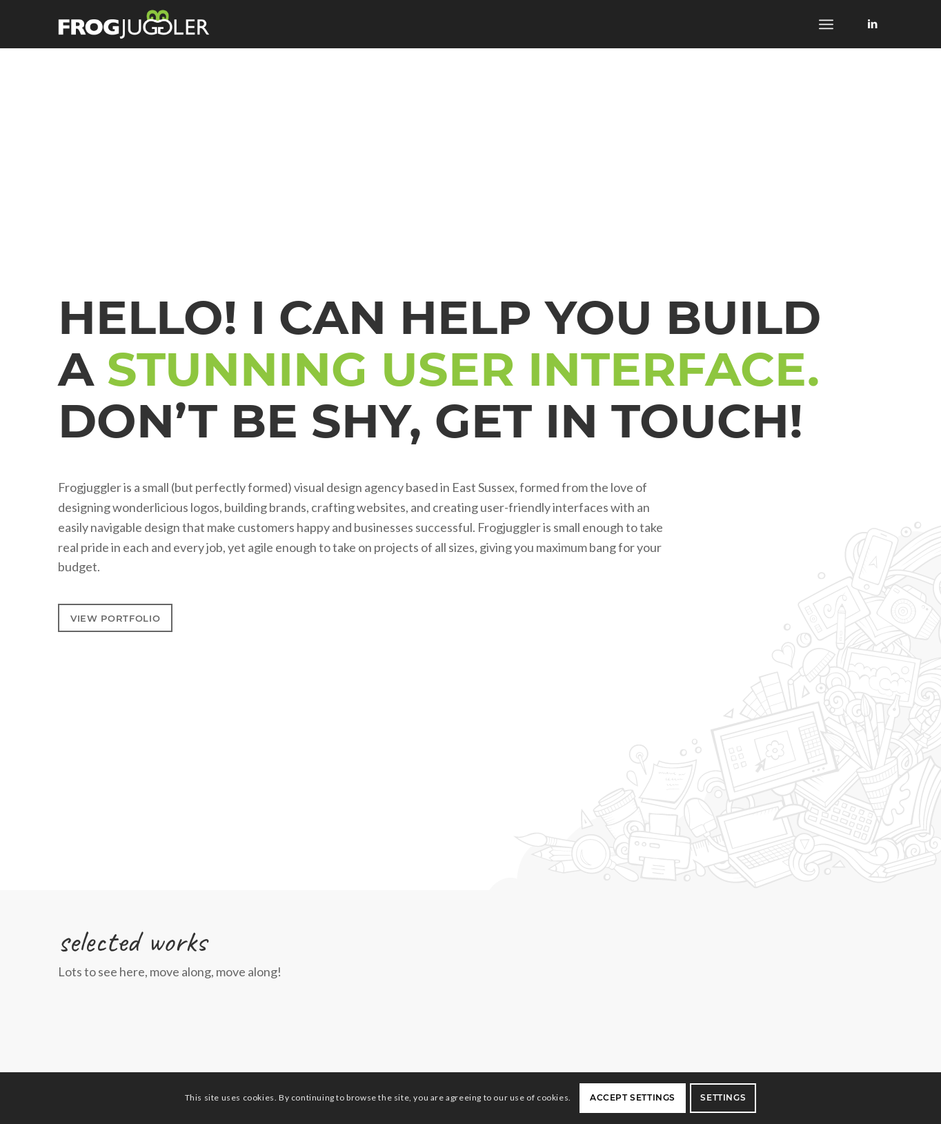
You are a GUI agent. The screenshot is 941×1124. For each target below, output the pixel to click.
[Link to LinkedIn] (872, 23)
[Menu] (826, 24)
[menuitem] (826, 24)
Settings (723, 1097)
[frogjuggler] (134, 24)
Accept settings (632, 1097)
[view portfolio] (115, 618)
